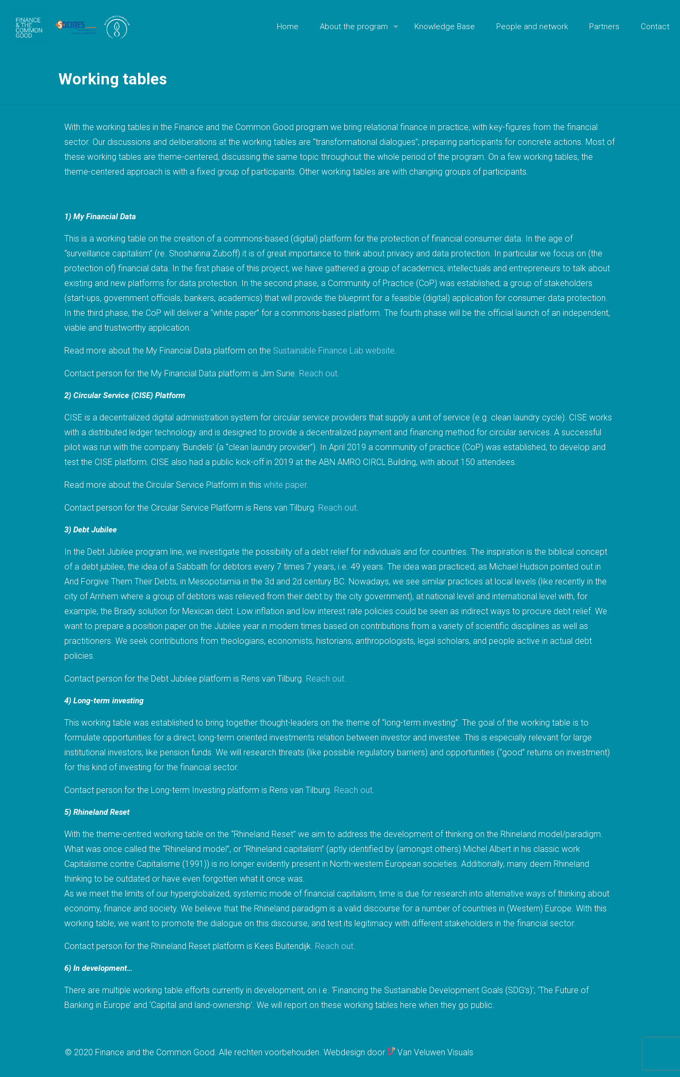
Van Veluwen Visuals (430, 1052)
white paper (285, 485)
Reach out (318, 373)
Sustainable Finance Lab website (334, 351)
